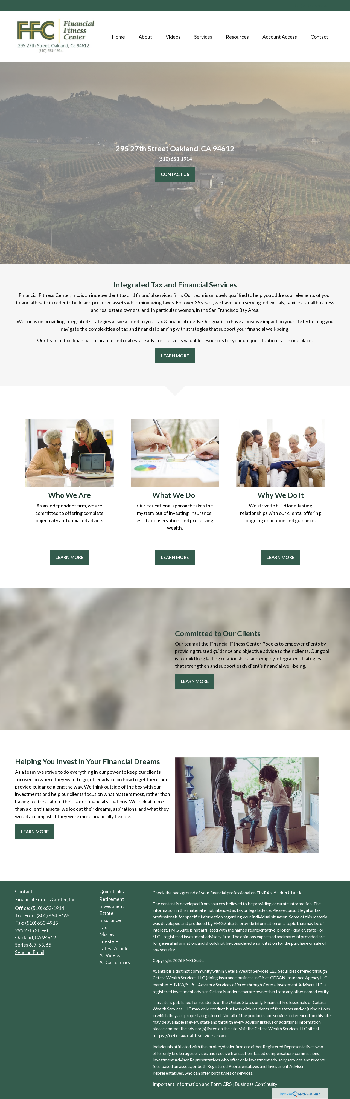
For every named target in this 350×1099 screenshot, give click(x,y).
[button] (145, 36)
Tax (103, 927)
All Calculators (114, 962)
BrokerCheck (287, 892)
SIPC (191, 984)
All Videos (109, 955)
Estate (106, 913)
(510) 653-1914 (311, 6)
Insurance (110, 920)
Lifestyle (108, 941)
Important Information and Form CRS (192, 1084)
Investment (111, 906)
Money (107, 934)
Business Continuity (256, 1084)
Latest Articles (115, 948)
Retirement (111, 899)
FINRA (176, 984)
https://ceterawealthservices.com (189, 1035)
